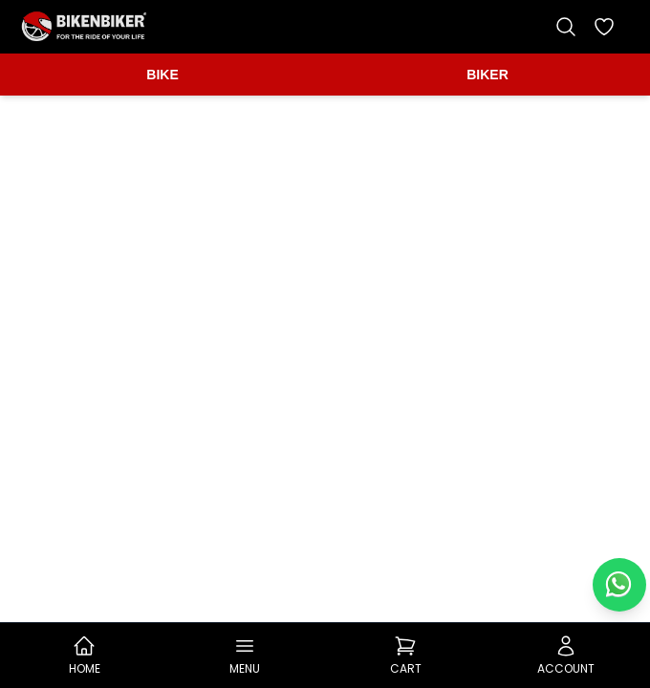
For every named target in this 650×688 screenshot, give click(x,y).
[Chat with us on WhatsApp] (619, 585)
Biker (487, 74)
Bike (162, 74)
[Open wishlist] (604, 26)
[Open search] (565, 26)
